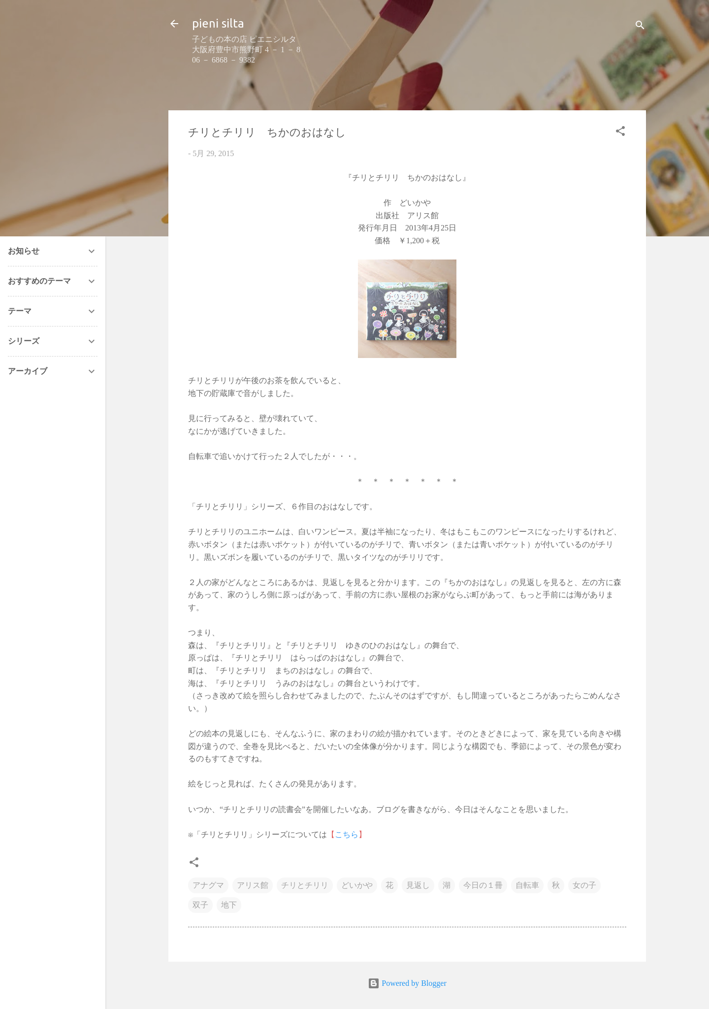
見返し (418, 885)
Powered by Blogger (407, 983)
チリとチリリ (304, 885)
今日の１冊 (483, 885)
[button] (620, 132)
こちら (346, 834)
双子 (200, 905)
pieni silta (218, 23)
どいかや (357, 885)
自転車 (527, 885)
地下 (229, 905)
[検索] (640, 27)
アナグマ (208, 885)
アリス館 (252, 885)
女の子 (584, 885)
